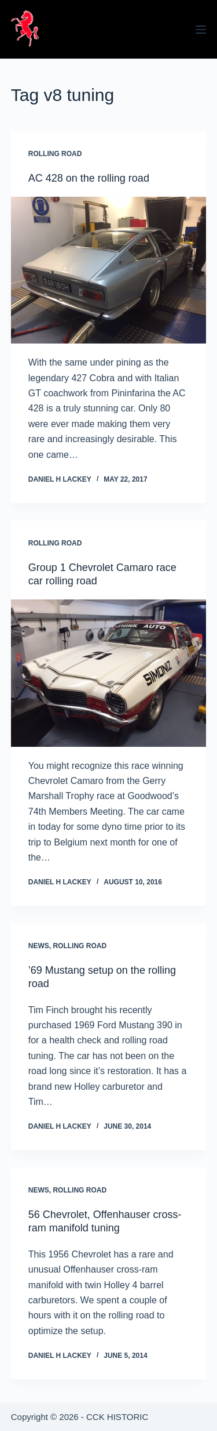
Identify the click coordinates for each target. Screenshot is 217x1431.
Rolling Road (55, 154)
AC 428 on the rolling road (88, 178)
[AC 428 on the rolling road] (109, 270)
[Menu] (201, 29)
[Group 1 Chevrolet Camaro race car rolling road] (109, 672)
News (38, 946)
